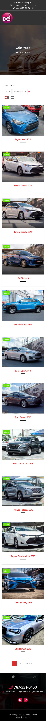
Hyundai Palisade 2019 (23, 510)
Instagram (34, 676)
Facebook (13, 676)
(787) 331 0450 (20, 8)
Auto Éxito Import (30, 714)
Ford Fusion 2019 (23, 371)
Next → (29, 663)
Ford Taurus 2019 (23, 417)
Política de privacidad (23, 717)
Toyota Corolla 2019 (23, 185)
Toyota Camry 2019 (23, 602)
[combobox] (8, 91)
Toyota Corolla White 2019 (23, 556)
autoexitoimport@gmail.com (24, 5)
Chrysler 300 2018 (23, 648)
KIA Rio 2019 (23, 278)
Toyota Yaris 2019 (23, 139)
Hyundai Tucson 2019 (23, 463)
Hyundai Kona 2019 (23, 324)
